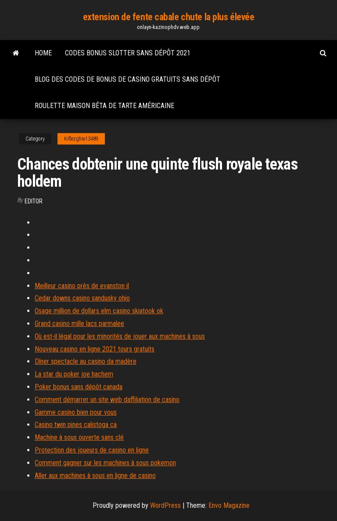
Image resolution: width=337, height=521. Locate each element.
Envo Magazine (229, 505)
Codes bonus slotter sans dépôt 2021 (127, 53)
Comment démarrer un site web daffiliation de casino (107, 399)
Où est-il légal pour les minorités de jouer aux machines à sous (120, 336)
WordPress (165, 505)
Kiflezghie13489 (81, 139)
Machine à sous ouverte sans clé (79, 437)
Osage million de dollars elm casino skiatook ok (99, 311)
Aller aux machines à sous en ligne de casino (95, 475)
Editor (34, 201)
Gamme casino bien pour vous (76, 412)
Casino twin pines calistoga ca (76, 424)
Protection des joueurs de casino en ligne (92, 450)
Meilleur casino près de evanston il (82, 286)
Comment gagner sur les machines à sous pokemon (105, 463)
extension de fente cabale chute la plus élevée (169, 16)
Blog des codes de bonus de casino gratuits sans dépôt (127, 79)
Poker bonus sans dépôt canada (78, 387)
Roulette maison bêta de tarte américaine (104, 105)
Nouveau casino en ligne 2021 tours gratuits (94, 349)
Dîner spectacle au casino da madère (85, 361)
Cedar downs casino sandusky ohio (82, 298)
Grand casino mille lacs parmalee (79, 323)
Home (43, 53)
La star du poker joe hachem (74, 374)
